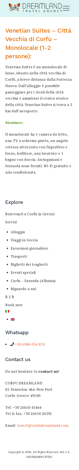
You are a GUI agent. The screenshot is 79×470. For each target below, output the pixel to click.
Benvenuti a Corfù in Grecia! (30, 213)
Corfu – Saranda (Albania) (33, 280)
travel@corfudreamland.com (43, 425)
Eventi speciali (23, 272)
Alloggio (18, 231)
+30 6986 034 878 (29, 344)
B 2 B (9, 296)
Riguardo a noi (23, 288)
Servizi (11, 222)
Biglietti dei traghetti (29, 264)
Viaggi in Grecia (24, 240)
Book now (14, 304)
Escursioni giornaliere (29, 248)
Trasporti (19, 256)
